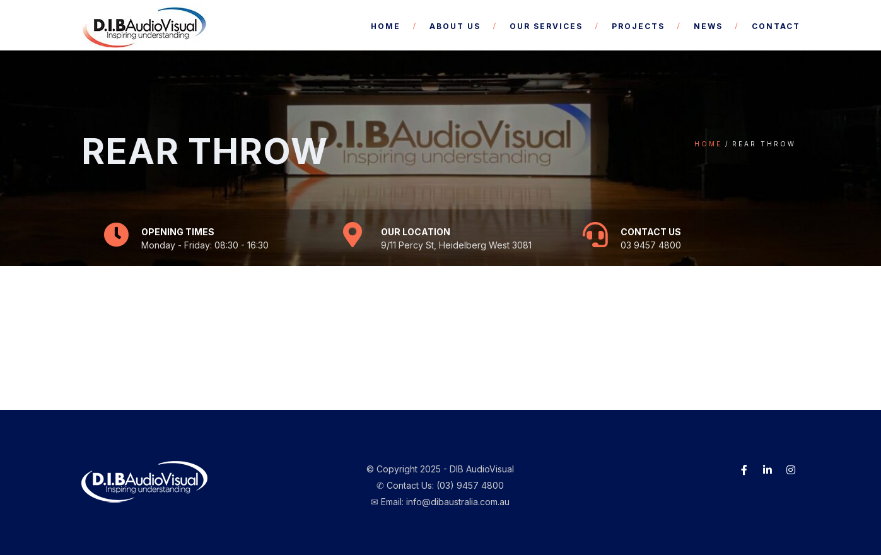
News (708, 26)
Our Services (546, 26)
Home (385, 26)
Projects (638, 26)
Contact (776, 26)
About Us (455, 26)
